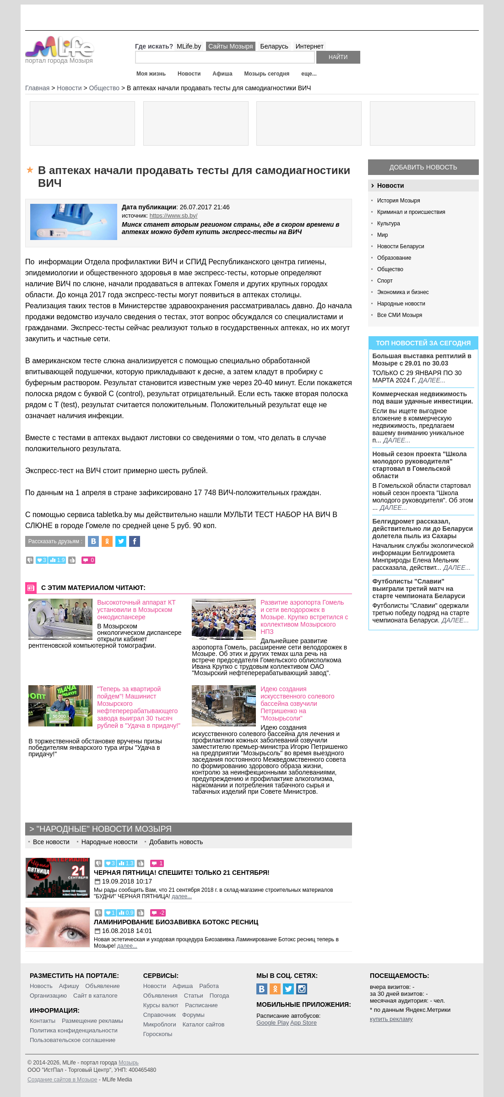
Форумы (193, 1014)
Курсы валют (161, 1005)
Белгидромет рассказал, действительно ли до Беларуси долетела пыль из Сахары (422, 529)
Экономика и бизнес (403, 292)
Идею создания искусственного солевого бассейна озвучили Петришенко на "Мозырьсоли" (297, 703)
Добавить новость (423, 167)
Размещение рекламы (92, 1020)
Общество (390, 269)
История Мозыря (398, 200)
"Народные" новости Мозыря (104, 829)
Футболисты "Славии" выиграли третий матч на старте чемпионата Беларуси (418, 589)
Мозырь (129, 1062)
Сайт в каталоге (95, 995)
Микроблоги (159, 1024)
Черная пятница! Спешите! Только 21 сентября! (182, 872)
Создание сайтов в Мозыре (62, 1079)
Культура (388, 223)
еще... (308, 74)
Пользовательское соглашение (72, 1040)
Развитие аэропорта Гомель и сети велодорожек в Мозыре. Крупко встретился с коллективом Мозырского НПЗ (304, 617)
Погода (219, 995)
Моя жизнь (151, 74)
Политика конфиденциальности (74, 1030)
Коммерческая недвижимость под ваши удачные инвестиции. (422, 397)
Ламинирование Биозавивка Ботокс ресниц (176, 922)
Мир (382, 235)
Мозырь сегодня (267, 74)
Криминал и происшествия (411, 212)
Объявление (102, 985)
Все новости (51, 842)
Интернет (310, 46)
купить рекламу (391, 1018)
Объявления (160, 995)
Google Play (272, 1022)
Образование (394, 258)
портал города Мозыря (59, 57)
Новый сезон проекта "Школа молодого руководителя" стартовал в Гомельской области (419, 465)
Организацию (48, 995)
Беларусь (274, 46)
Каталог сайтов (204, 1024)
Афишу (69, 985)
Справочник (159, 1014)
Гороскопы (158, 1034)
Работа (209, 985)
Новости (189, 74)
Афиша (222, 74)
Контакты (42, 1020)
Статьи (193, 995)
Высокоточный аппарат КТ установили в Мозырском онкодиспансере (136, 610)
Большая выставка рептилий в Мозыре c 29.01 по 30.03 (421, 359)
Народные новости (401, 303)
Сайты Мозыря (230, 46)
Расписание (201, 1005)
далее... (431, 380)
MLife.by (189, 46)
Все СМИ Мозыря (399, 315)
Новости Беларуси (400, 246)
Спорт (385, 281)
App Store (303, 1022)
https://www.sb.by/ (174, 215)
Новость (41, 985)
